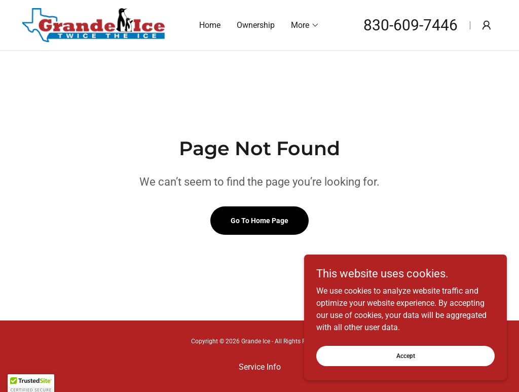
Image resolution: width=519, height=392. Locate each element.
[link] (93, 24)
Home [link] (209, 25)
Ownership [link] (256, 25)
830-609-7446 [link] (410, 25)
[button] (305, 25)
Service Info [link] (260, 367)
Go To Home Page (259, 221)
